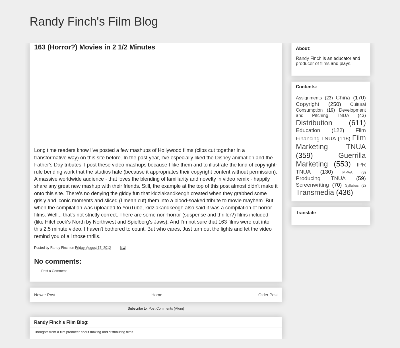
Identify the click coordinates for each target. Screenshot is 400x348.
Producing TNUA (321, 178)
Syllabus (352, 185)
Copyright (307, 104)
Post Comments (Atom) (166, 309)
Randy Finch (308, 58)
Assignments (309, 97)
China (343, 98)
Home (156, 295)
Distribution (314, 123)
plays (345, 63)
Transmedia (315, 192)
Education (308, 130)
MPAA (347, 172)
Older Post (268, 295)
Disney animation (234, 158)
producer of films (312, 63)
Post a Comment (54, 271)
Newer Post (44, 295)
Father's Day (48, 165)
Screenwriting (312, 185)
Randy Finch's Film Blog (94, 21)
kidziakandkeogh (170, 193)
